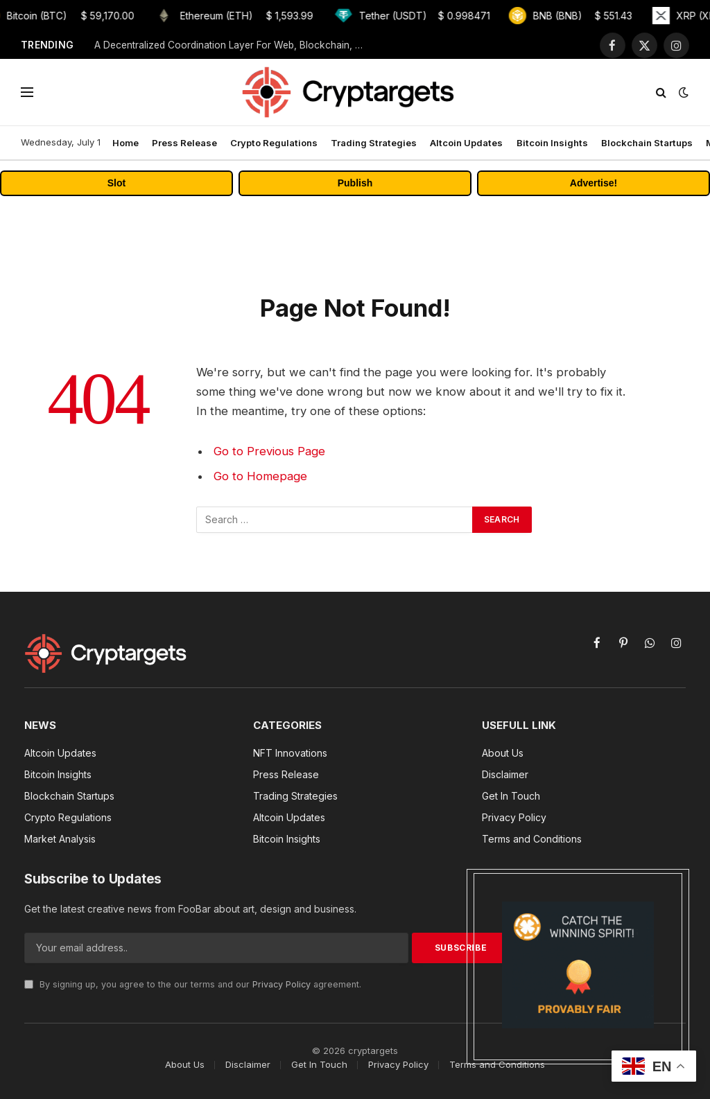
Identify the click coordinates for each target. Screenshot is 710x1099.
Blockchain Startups (647, 142)
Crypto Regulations (274, 142)
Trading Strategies (374, 142)
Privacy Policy (281, 984)
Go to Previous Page (269, 451)
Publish (355, 182)
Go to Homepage (260, 476)
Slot (116, 182)
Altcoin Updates (466, 142)
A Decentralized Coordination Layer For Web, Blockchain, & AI (233, 45)
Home (125, 142)
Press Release (184, 142)
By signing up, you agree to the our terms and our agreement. (192, 984)
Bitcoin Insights (552, 142)
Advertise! (593, 182)
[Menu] (27, 92)
